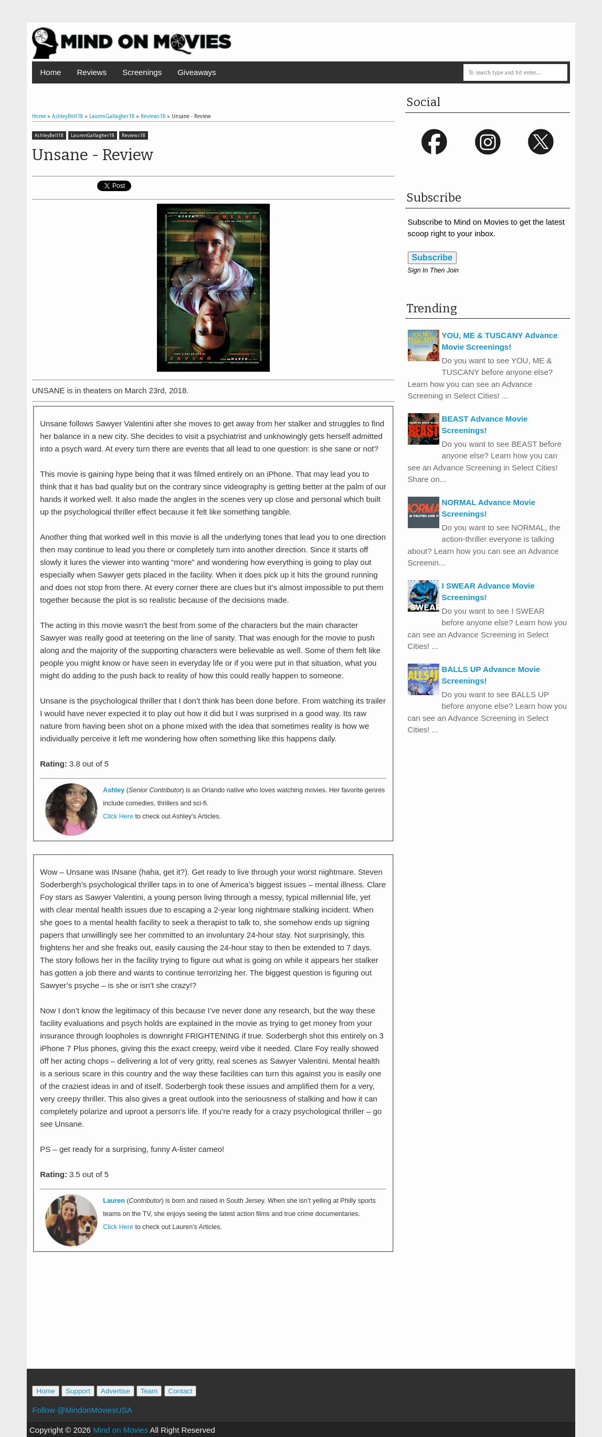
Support (78, 1391)
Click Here (118, 816)
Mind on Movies (120, 1429)
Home (50, 72)
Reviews (92, 72)
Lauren (114, 1200)
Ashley (113, 790)
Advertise (115, 1391)
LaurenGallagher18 (92, 135)
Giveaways (196, 72)
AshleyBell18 (49, 135)
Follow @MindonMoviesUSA (82, 1409)
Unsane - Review (92, 154)
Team (149, 1391)
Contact (180, 1391)
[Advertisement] (213, 1321)
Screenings (142, 72)
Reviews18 (133, 135)
